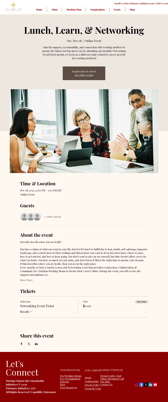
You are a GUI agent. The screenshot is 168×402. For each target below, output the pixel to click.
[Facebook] (141, 385)
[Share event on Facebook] (21, 344)
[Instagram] (136, 385)
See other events (84, 75)
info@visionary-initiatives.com (139, 3)
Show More (26, 280)
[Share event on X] (28, 344)
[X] (146, 385)
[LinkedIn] (151, 385)
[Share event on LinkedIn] (36, 344)
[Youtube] (155, 385)
